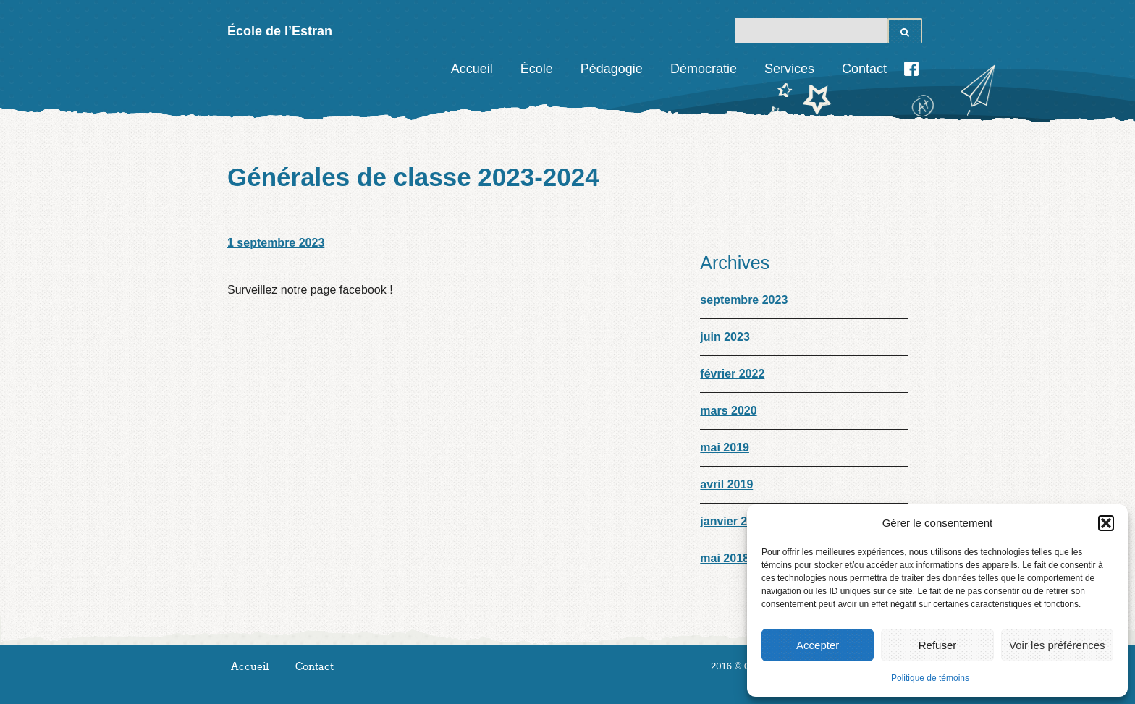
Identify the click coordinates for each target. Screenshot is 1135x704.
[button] (1106, 523)
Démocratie (703, 69)
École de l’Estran (279, 31)
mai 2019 (724, 447)
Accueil (472, 69)
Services (789, 69)
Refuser (938, 645)
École (536, 69)
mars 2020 (728, 410)
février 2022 (732, 374)
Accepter (817, 645)
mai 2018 (724, 558)
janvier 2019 (733, 521)
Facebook (911, 69)
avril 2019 (726, 484)
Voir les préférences (1057, 645)
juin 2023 (724, 337)
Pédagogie (612, 69)
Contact (864, 69)
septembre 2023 (744, 300)
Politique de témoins (930, 678)
